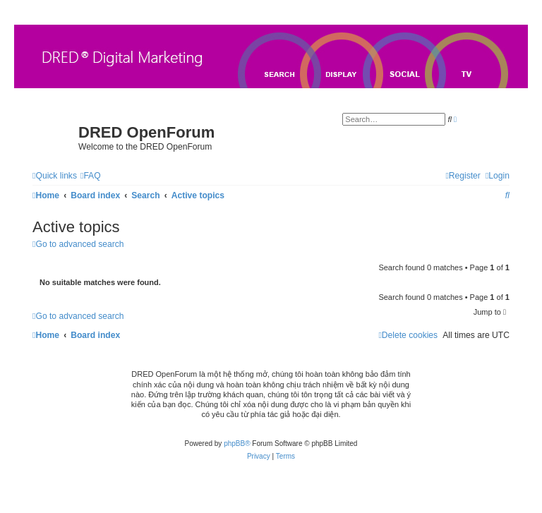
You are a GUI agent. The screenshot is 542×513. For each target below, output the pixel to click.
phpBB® (237, 443)
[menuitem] (90, 176)
